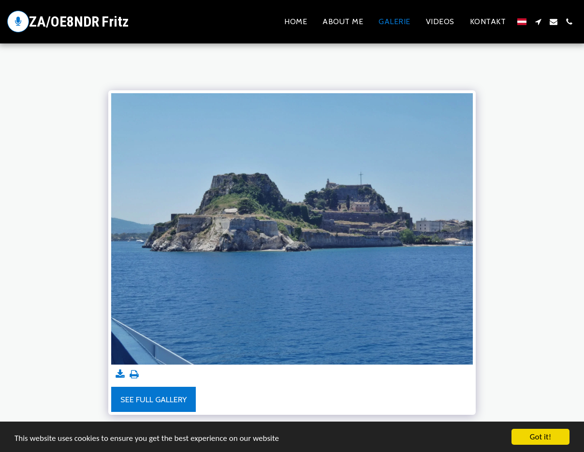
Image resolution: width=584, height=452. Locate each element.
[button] (538, 22)
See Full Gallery (153, 399)
